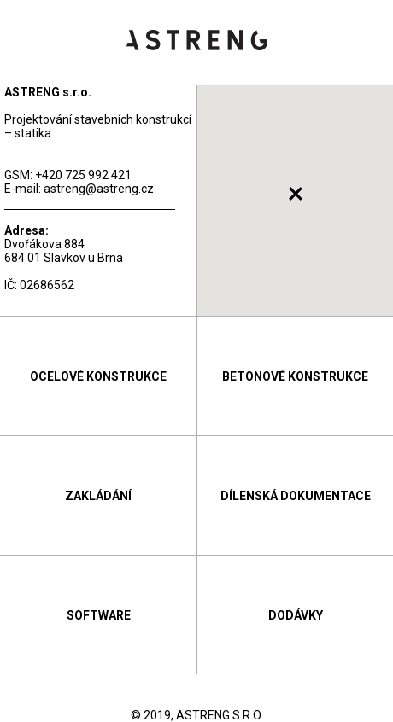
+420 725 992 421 (83, 175)
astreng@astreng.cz (99, 188)
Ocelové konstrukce (98, 376)
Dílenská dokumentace (295, 496)
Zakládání (98, 496)
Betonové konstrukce (295, 376)
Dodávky (295, 615)
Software (99, 615)
